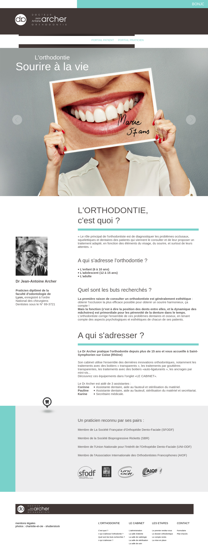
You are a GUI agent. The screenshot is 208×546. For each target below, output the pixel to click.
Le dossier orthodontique (162, 534)
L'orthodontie (20, 40)
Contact (81, 40)
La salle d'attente (136, 534)
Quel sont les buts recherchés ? (111, 537)
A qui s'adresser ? (105, 540)
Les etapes (63, 40)
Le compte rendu (159, 537)
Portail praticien (131, 40)
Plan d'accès (182, 534)
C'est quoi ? (103, 531)
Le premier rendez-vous (162, 531)
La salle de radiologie (138, 537)
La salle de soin (135, 544)
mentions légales (25, 523)
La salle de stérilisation (138, 540)
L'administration (135, 531)
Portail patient (102, 40)
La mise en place (159, 540)
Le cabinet (43, 40)
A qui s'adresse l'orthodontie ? (110, 534)
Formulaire (181, 531)
